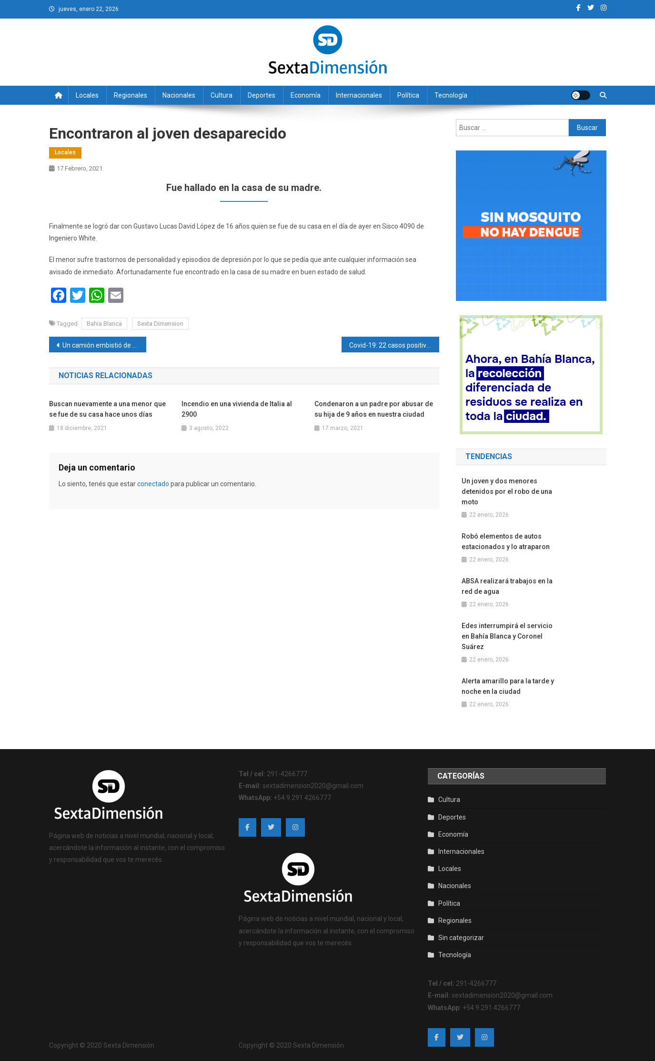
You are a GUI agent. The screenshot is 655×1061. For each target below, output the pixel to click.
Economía (306, 95)
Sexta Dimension (160, 323)
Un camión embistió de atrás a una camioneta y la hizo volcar (104, 345)
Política (408, 95)
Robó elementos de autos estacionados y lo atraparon (506, 541)
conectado (153, 484)
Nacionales (178, 95)
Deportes (261, 95)
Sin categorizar (461, 937)
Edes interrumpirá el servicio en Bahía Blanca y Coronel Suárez (507, 636)
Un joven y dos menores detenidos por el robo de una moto (507, 491)
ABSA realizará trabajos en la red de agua (507, 586)
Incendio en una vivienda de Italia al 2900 (236, 409)
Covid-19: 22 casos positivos (391, 345)
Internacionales (359, 95)
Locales (87, 95)
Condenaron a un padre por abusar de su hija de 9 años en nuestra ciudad (373, 409)
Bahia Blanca (104, 323)
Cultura (221, 95)
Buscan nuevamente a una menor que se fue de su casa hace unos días (107, 409)
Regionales (130, 95)
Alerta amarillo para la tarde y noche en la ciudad (508, 686)
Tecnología (450, 95)
